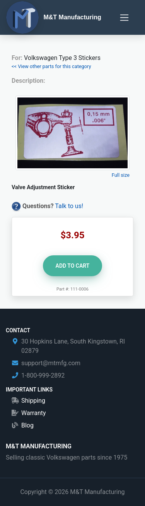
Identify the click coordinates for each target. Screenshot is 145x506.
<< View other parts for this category (51, 66)
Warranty (33, 413)
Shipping (33, 400)
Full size (121, 175)
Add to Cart (73, 266)
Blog (27, 425)
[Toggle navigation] (124, 17)
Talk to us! (69, 206)
